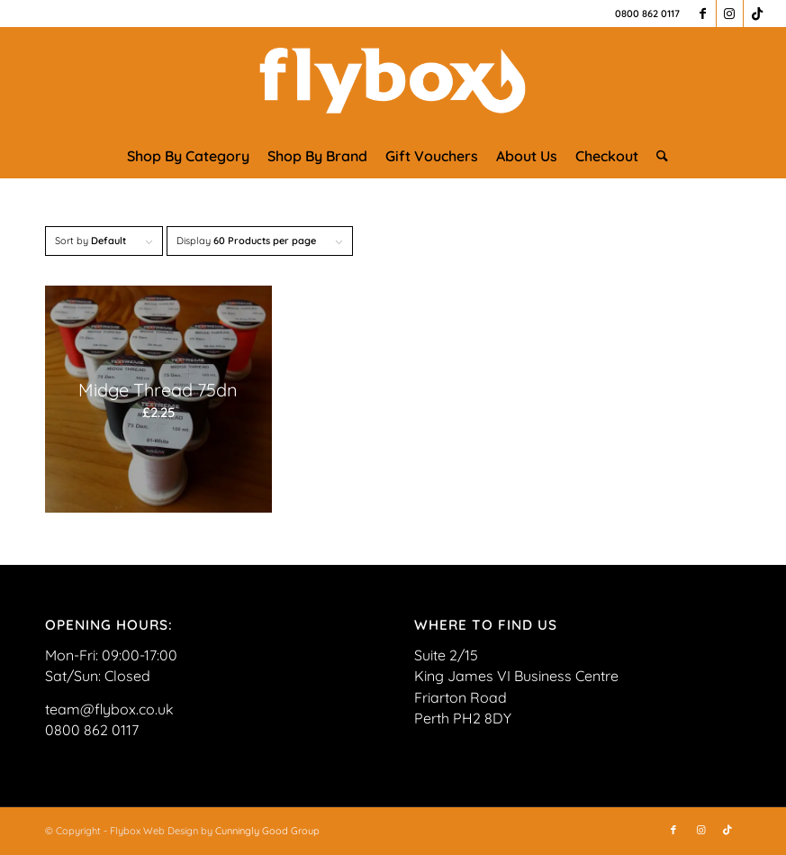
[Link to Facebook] (703, 13)
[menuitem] (188, 155)
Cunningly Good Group (267, 830)
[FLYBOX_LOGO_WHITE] (393, 80)
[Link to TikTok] (757, 13)
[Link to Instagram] (730, 13)
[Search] (657, 155)
